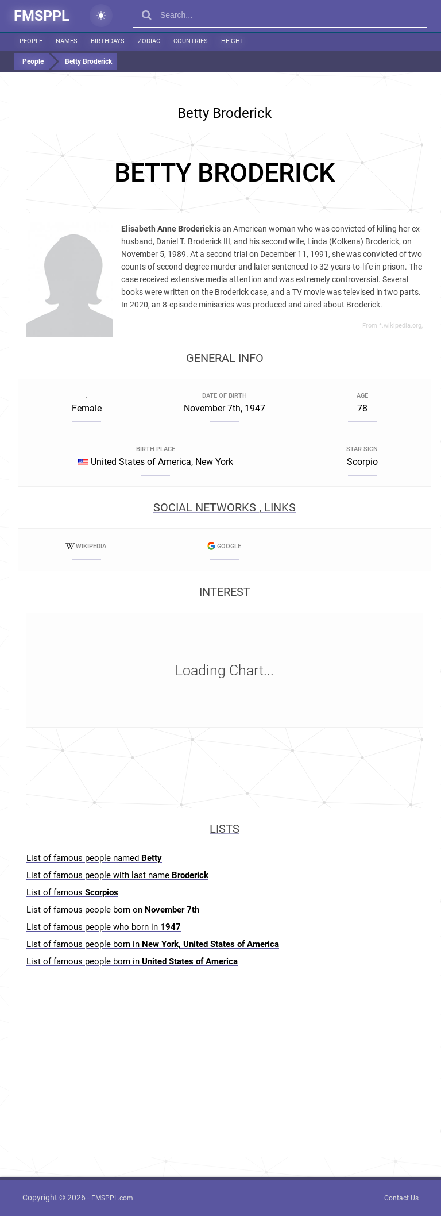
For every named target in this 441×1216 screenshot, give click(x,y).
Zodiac (149, 41)
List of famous (72, 892)
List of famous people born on (112, 910)
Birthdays (108, 41)
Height (232, 41)
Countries (190, 41)
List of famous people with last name (117, 875)
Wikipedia (86, 546)
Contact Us (401, 1198)
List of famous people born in (152, 944)
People (31, 41)
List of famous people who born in (103, 927)
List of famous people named (94, 858)
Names (67, 41)
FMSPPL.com (112, 1198)
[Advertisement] (224, 173)
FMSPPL (41, 15)
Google (224, 546)
